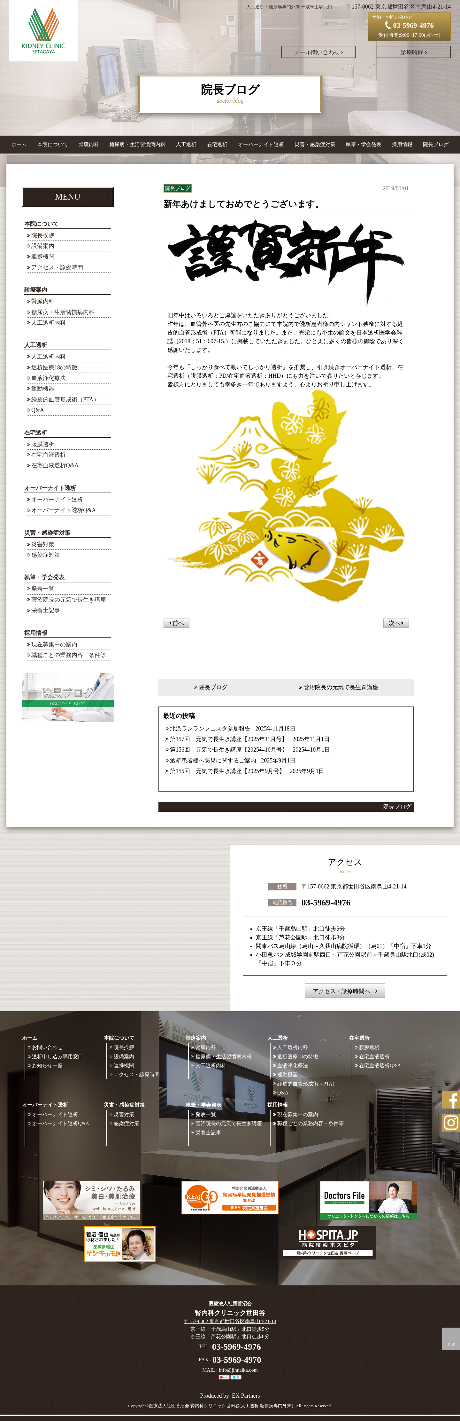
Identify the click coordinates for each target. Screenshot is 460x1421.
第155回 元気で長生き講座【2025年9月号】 (227, 771)
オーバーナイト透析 (50, 488)
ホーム (19, 144)
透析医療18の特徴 (54, 367)
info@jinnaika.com (238, 1370)
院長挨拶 (42, 235)
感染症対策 (45, 555)
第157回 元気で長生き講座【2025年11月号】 (229, 739)
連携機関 (42, 256)
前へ (176, 623)
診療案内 (35, 290)
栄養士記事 (45, 610)
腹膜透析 (42, 444)
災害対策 (42, 544)
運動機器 (42, 388)
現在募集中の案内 (54, 644)
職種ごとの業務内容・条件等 (68, 655)
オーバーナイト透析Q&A (63, 510)
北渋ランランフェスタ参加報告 (210, 728)
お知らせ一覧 (47, 1065)
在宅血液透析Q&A (55, 465)
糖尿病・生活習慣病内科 (137, 144)
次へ (396, 623)
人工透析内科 (48, 323)
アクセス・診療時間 (57, 267)
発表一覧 (42, 589)
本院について (41, 224)
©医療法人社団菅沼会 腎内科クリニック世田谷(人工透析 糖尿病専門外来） (221, 1405)
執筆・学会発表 (44, 577)
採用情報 (35, 633)
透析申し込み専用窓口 (57, 1056)
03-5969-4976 (326, 902)
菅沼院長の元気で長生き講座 (68, 599)
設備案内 (42, 246)
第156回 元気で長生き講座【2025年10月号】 (229, 749)
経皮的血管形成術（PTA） (65, 399)
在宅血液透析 (48, 455)
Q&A (37, 410)
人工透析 (35, 345)
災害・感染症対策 (47, 533)
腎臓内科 (89, 144)
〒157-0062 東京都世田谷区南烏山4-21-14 (354, 886)
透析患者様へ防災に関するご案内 (213, 760)
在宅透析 (35, 433)
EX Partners (246, 1396)
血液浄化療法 (48, 378)
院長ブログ (435, 144)
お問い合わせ (47, 1047)
